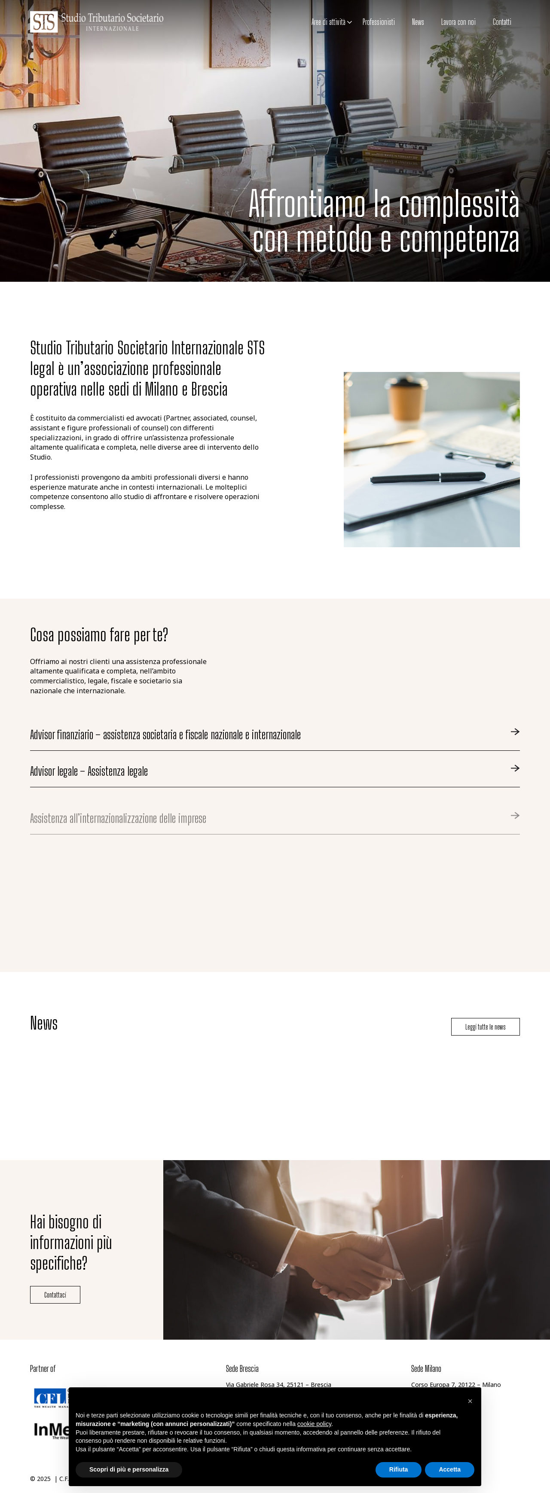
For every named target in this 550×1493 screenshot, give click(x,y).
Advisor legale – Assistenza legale (89, 787)
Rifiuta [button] (398, 1469)
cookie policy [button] (314, 1423)
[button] (348, 22)
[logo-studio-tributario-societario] (96, 21)
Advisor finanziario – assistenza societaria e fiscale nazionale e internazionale (165, 735)
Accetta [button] (450, 1469)
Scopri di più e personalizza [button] (128, 1469)
